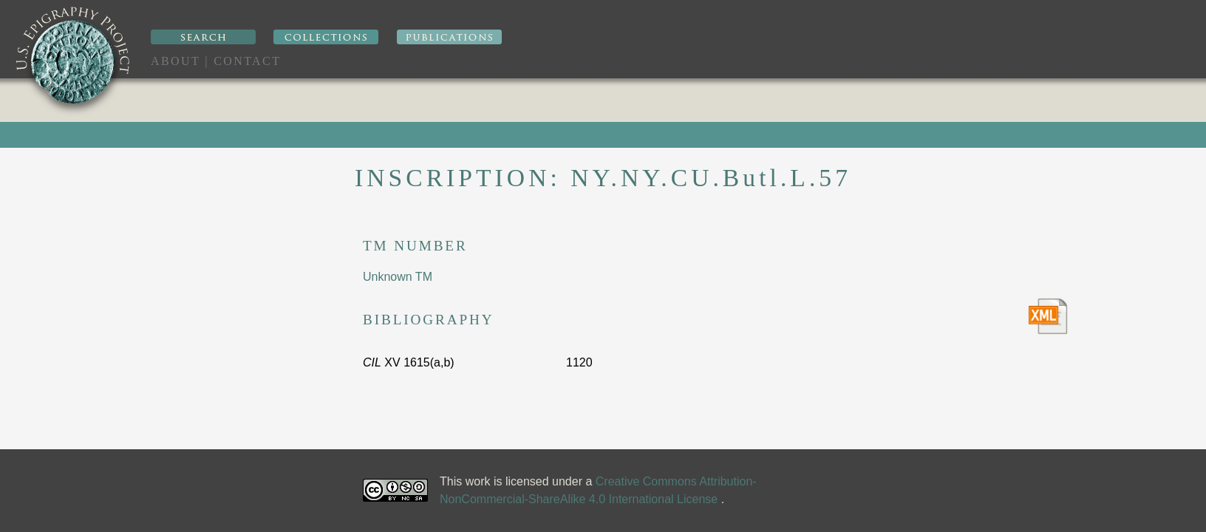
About (175, 61)
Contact (247, 61)
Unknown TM (397, 276)
